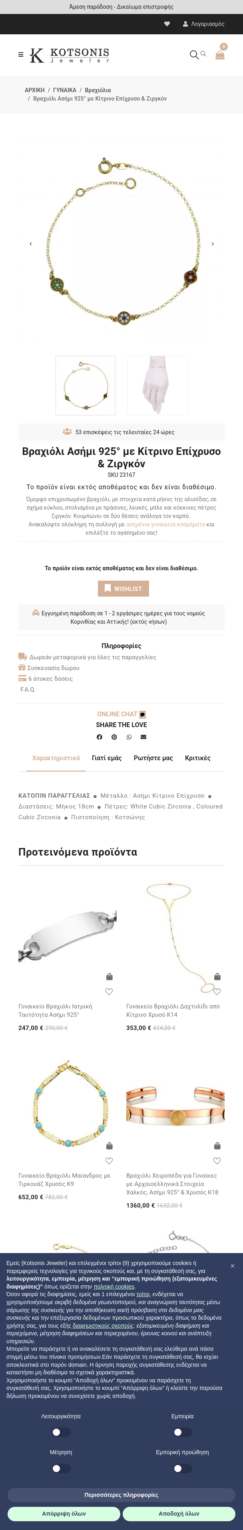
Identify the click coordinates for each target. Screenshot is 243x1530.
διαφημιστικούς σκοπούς (103, 1325)
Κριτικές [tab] (198, 758)
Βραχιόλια (98, 90)
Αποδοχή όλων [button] (179, 1513)
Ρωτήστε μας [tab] (153, 758)
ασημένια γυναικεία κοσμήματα (166, 524)
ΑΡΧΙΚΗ (35, 90)
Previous (30, 244)
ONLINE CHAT (121, 714)
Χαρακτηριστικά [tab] (56, 758)
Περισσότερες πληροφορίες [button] (122, 1495)
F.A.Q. (28, 689)
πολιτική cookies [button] (114, 1286)
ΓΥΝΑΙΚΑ (64, 90)
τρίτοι (142, 1294)
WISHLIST (123, 588)
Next (213, 244)
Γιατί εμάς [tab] (107, 758)
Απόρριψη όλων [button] (64, 1513)
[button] (232, 1265)
